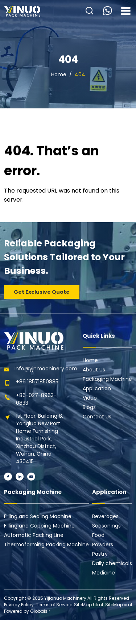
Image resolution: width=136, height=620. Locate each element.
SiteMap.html (88, 605)
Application (97, 388)
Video (90, 397)
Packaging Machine (107, 379)
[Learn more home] (22, 11)
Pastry (100, 553)
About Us (94, 369)
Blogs (89, 407)
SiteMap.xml (118, 605)
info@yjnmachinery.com (46, 368)
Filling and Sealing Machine (37, 516)
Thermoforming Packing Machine (46, 544)
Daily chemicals (112, 563)
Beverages (105, 516)
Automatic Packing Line (33, 535)
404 (80, 74)
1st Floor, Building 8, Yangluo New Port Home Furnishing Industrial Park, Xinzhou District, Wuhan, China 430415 (39, 438)
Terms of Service (54, 605)
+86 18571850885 (37, 381)
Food (98, 535)
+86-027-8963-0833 (36, 399)
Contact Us (97, 416)
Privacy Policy (19, 605)
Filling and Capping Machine (39, 525)
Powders (102, 544)
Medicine (103, 572)
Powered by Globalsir (27, 611)
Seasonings (106, 525)
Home (58, 74)
